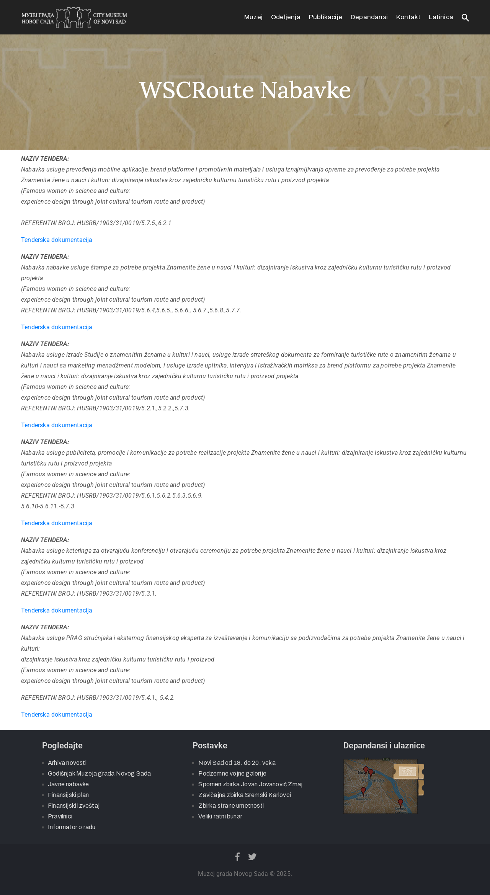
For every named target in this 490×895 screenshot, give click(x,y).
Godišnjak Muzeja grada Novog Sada (99, 773)
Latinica (441, 17)
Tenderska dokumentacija (57, 239)
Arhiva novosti (67, 762)
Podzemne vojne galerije (232, 773)
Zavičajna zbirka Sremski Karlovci (244, 795)
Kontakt (408, 17)
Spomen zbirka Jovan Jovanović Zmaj (250, 784)
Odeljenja (286, 17)
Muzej (253, 17)
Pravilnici (60, 816)
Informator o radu (71, 827)
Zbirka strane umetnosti (231, 805)
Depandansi (369, 17)
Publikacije (325, 17)
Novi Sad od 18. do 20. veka (236, 762)
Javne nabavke (68, 784)
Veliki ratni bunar (220, 816)
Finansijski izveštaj (74, 805)
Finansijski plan (68, 795)
